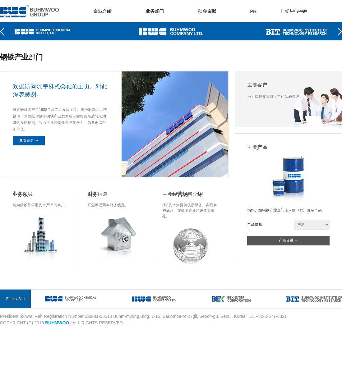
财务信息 (97, 194)
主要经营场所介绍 (182, 194)
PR (253, 11)
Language (296, 10)
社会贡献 (207, 11)
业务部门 (155, 11)
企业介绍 (102, 11)
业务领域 (22, 194)
